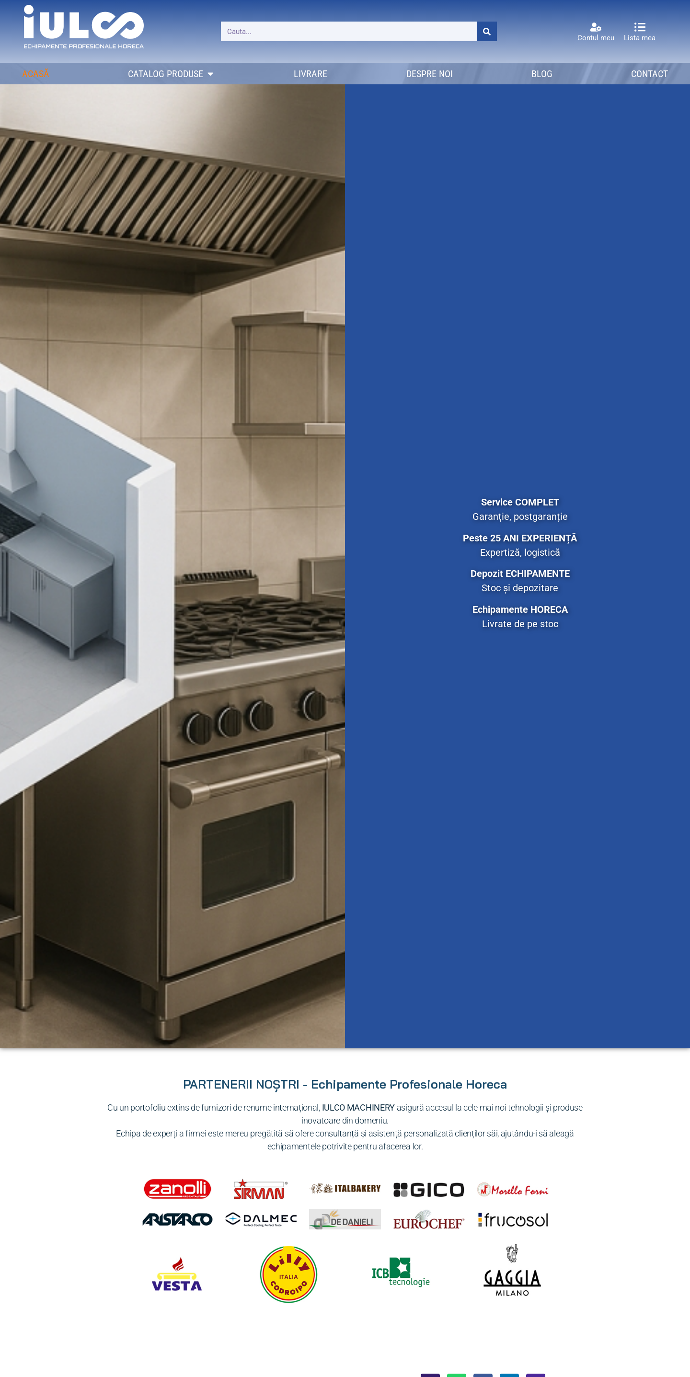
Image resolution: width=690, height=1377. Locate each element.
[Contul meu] (595, 27)
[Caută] (487, 31)
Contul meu (595, 38)
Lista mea (640, 38)
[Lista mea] (639, 27)
